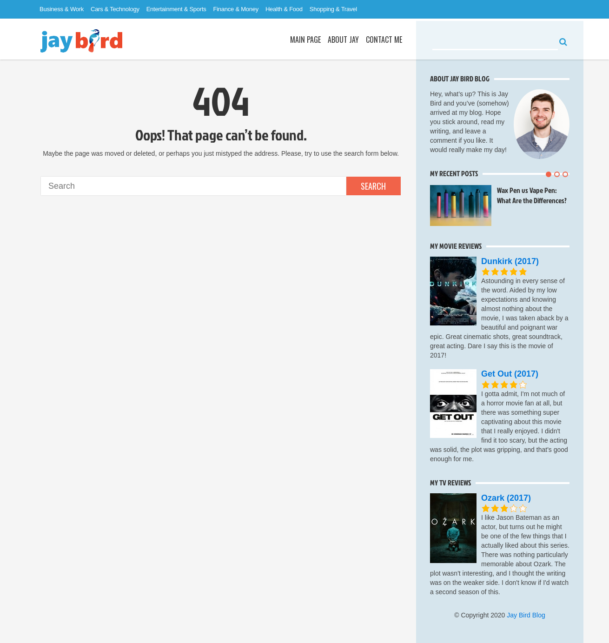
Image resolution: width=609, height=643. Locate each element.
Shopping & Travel (333, 9)
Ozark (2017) (506, 498)
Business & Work (62, 9)
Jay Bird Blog (526, 615)
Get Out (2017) (509, 373)
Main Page (305, 39)
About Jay (343, 39)
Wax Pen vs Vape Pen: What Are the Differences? (532, 195)
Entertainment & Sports (176, 9)
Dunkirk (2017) (510, 261)
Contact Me (384, 39)
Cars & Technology (115, 9)
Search (373, 186)
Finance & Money (235, 9)
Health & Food (284, 9)
